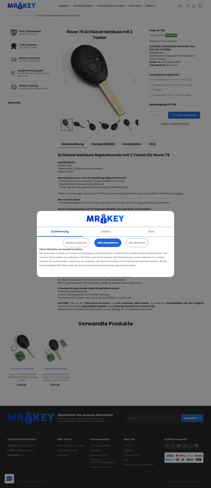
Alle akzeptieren (107, 243)
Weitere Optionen (76, 243)
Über (151, 231)
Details (105, 231)
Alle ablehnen (137, 243)
